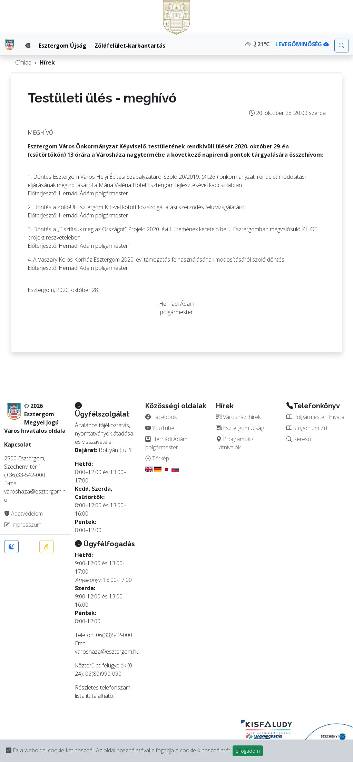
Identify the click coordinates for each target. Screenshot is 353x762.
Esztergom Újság (62, 45)
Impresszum (22, 524)
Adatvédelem (23, 513)
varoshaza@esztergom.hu (107, 651)
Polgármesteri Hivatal (315, 417)
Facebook (161, 417)
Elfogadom (248, 751)
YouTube (159, 428)
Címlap (23, 62)
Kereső (298, 439)
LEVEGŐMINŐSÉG (302, 44)
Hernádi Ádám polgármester (166, 443)
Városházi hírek (238, 417)
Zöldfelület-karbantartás (130, 45)
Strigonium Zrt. (307, 428)
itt (88, 696)
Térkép (157, 458)
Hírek (47, 62)
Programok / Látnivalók (234, 443)
